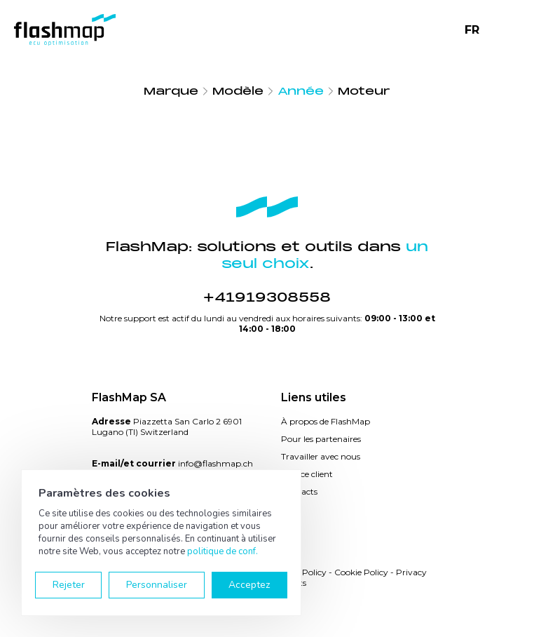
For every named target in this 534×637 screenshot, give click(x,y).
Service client (307, 474)
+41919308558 (267, 297)
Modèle (237, 91)
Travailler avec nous (320, 456)
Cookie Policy (361, 572)
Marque (171, 91)
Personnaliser (156, 584)
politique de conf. (222, 551)
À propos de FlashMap (325, 421)
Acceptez (249, 584)
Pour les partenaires (321, 439)
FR (472, 29)
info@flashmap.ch (215, 463)
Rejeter (69, 584)
